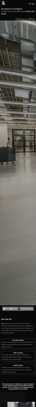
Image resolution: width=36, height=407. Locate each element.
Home (6, 309)
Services (13, 309)
